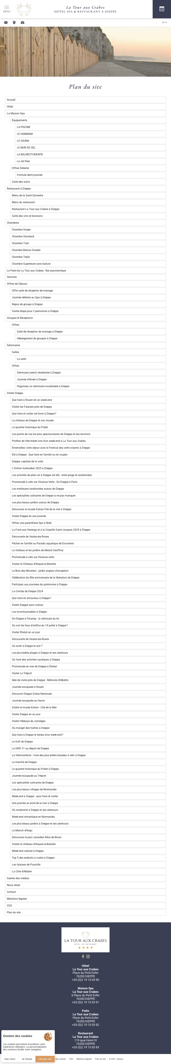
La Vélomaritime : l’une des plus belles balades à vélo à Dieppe (49, 755)
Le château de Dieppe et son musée (33, 420)
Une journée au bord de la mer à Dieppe (35, 803)
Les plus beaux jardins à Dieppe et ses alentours (40, 823)
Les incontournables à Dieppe (29, 611)
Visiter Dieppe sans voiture (27, 604)
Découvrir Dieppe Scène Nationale (32, 693)
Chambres (13, 222)
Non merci (10, 1059)
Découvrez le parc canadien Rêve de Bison (36, 837)
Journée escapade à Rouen (28, 686)
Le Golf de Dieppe (22, 741)
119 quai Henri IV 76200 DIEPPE (85, 1042)
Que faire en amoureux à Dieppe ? (31, 598)
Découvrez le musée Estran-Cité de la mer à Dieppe (41, 509)
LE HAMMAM (25, 134)
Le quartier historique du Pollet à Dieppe (35, 768)
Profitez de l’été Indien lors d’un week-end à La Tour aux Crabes (49, 440)
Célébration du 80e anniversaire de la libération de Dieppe (45, 577)
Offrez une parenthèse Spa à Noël (31, 522)
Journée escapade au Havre (28, 700)
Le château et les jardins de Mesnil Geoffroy (37, 550)
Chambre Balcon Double (26, 250)
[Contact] (6, 22)
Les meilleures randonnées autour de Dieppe (38, 488)
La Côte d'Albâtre (22, 871)
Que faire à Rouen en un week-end (32, 400)
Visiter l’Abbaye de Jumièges (28, 721)
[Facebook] (83, 956)
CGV (9, 905)
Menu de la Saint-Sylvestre (27, 195)
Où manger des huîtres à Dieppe (30, 728)
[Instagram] (88, 956)
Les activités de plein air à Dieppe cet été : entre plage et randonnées (52, 475)
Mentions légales (17, 898)
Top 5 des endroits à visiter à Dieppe (33, 857)
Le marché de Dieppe (24, 762)
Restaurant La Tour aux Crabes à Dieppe (35, 209)
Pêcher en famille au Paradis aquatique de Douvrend (43, 543)
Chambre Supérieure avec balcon (31, 263)
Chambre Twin (20, 243)
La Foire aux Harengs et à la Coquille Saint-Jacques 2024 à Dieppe (51, 529)
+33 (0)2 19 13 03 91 (85, 1002)
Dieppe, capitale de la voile (27, 461)
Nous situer (13, 885)
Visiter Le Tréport (22, 673)
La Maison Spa (16, 113)
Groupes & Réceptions (20, 318)
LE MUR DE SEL (26, 147)
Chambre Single (21, 229)
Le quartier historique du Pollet (30, 427)
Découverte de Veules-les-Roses (30, 536)
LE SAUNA (23, 140)
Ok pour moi (45, 1059)
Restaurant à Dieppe (19, 188)
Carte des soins (21, 181)
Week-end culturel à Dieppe (28, 850)
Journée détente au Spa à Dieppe (31, 297)
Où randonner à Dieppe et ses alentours (35, 810)
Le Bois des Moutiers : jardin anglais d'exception (40, 570)
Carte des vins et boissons (27, 216)
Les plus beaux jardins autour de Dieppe (35, 502)
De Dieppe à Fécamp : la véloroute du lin (35, 618)
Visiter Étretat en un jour (26, 632)
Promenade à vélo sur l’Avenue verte (33, 557)
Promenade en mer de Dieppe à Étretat (34, 666)
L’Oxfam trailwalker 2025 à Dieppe (32, 468)
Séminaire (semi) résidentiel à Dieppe (39, 372)
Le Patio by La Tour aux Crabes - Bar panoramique (36, 270)
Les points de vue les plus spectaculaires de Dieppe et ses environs (51, 434)
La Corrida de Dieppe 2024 (27, 591)
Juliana (119, 1059)
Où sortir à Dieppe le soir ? (27, 646)
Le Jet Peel (23, 161)
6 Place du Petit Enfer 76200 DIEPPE (85, 997)
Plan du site (14, 912)
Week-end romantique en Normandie (33, 816)
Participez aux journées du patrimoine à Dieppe (39, 584)
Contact (11, 892)
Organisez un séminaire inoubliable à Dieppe (43, 386)
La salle (21, 358)
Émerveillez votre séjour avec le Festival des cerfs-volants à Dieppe (51, 447)
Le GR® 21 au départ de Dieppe (30, 748)
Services (12, 276)
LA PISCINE (23, 127)
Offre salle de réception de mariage (32, 290)
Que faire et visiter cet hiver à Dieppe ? (34, 413)
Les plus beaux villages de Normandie (34, 789)
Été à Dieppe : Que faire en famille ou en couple (39, 454)
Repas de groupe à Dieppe (27, 304)
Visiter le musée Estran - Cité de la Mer (34, 707)
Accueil (11, 99)
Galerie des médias (18, 878)
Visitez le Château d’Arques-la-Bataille (34, 564)
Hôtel (10, 106)
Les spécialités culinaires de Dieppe (33, 782)
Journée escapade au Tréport (29, 775)
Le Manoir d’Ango (22, 830)
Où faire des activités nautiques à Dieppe (36, 659)
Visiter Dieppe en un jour (26, 714)
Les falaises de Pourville (26, 864)
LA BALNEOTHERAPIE (30, 154)
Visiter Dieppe (15, 393)
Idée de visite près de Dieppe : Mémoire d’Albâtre (40, 680)
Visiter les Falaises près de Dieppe (32, 406)
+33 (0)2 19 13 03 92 (85, 1024)
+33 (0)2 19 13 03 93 (85, 1047)
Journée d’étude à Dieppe (32, 379)
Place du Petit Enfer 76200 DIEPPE (86, 974)
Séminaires (13, 345)
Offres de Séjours (17, 283)
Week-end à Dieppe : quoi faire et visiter (35, 796)
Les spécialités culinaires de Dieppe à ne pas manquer (43, 495)
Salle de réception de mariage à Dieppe (40, 331)
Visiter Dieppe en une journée (29, 516)
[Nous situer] (14, 22)
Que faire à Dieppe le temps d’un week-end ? (37, 734)
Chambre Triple (21, 256)
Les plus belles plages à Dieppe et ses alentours (40, 652)
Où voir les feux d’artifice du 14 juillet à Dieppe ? (40, 625)
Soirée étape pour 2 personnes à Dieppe (35, 311)
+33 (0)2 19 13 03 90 (85, 980)
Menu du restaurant (23, 202)
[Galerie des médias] (22, 22)
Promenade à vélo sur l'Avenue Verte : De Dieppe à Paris (44, 482)
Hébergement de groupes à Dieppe (37, 338)
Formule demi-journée (29, 174)
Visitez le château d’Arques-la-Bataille (34, 844)
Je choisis (27, 1059)
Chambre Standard (23, 236)
